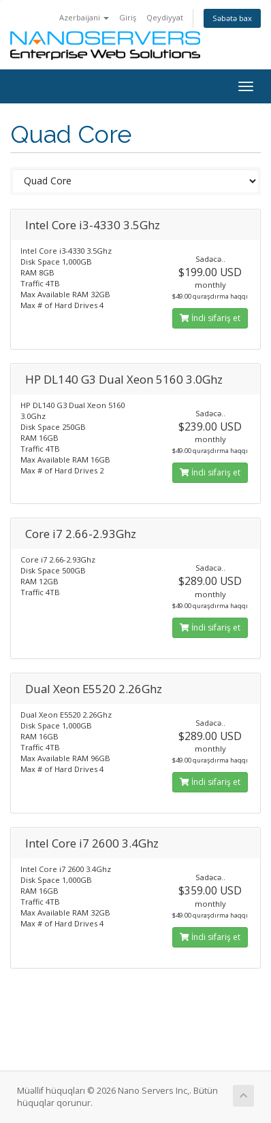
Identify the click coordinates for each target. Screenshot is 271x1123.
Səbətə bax (232, 18)
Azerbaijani (84, 17)
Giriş (127, 17)
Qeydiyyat (164, 17)
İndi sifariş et (210, 318)
